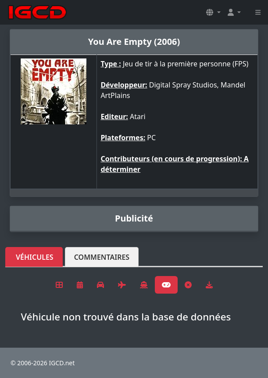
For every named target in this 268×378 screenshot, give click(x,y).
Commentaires (102, 257)
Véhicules (35, 257)
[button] (213, 12)
